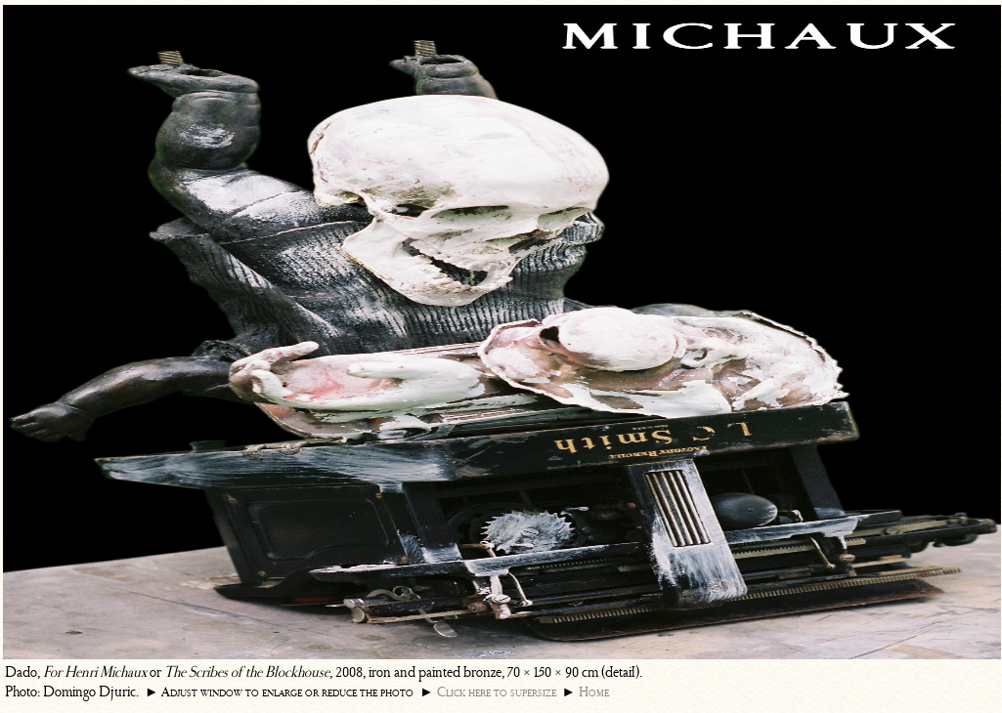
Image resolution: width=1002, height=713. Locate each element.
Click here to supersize (496, 692)
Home (594, 692)
